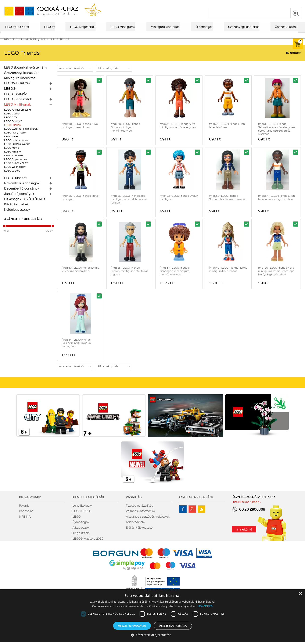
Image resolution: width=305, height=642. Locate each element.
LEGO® (9, 94)
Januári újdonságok (19, 199)
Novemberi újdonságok (21, 189)
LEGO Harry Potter (15, 138)
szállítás (233, 3)
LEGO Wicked (12, 176)
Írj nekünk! (244, 535)
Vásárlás (133, 503)
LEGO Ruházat (15, 183)
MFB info (25, 522)
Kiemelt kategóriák (88, 503)
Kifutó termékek (16, 210)
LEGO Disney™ (13, 126)
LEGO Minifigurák (17, 110)
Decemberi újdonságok (21, 194)
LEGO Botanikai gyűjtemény (25, 73)
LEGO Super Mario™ (16, 168)
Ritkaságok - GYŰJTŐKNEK (25, 204)
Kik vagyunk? (30, 503)
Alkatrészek (80, 533)
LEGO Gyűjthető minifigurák (20, 134)
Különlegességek (17, 215)
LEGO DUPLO (81, 516)
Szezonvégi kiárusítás (21, 78)
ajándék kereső (139, 3)
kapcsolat (250, 3)
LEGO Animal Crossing (17, 115)
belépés (274, 3)
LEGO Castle (11, 119)
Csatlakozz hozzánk (196, 503)
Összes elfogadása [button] (132, 625)
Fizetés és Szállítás (139, 511)
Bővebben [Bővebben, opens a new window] (205, 606)
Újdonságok (80, 527)
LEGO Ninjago (12, 157)
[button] (152, 635)
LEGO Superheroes (15, 164)
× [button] (300, 593)
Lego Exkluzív (82, 511)
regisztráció (292, 3)
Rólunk (24, 511)
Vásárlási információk (140, 516)
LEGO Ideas (11, 142)
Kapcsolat (26, 516)
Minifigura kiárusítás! (20, 83)
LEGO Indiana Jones (16, 145)
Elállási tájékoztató (139, 533)
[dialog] (152, 615)
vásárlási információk (208, 3)
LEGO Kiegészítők (18, 105)
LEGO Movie (11, 153)
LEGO (76, 522)
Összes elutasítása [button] (173, 625)
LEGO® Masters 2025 (87, 544)
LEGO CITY (10, 123)
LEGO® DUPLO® (17, 89)
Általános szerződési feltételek (148, 522)
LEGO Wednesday (15, 172)
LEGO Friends (12, 130)
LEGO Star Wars (13, 161)
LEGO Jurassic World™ (17, 149)
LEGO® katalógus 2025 (172, 3)
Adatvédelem (135, 527)
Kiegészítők (80, 538)
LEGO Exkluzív (15, 99)
